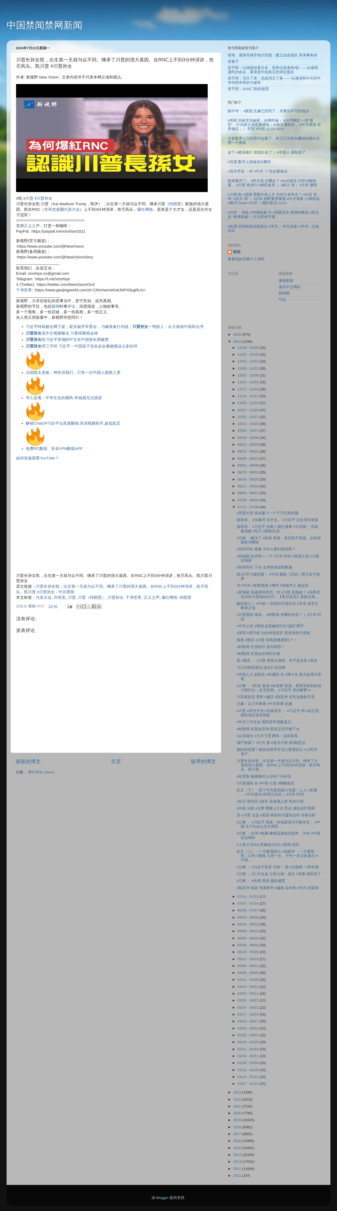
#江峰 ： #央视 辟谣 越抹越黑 (261, 881)
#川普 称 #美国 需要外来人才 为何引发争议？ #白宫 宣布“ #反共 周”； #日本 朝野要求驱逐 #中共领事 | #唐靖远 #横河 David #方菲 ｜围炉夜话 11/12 (274, 199)
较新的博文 (28, 761)
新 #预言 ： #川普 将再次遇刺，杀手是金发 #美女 (277, 661)
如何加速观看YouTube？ (37, 458)
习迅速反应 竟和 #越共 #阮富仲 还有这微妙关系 (276, 697)
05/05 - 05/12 (248, 966)
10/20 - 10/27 (248, 417)
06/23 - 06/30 (248, 917)
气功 (282, 300)
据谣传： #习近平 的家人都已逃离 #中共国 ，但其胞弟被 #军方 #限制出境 (277, 529)
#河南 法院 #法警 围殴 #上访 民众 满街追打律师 (276, 808)
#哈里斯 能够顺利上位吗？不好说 (264, 776)
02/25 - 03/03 (248, 1035)
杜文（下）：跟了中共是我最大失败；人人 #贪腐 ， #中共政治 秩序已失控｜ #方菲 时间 (277, 792)
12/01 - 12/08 (248, 375)
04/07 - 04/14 (248, 994)
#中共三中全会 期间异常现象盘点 (264, 722)
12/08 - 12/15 (248, 368)
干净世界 (24, 290)
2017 (237, 1134)
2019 (237, 1120)
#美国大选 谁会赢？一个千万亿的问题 (268, 513)
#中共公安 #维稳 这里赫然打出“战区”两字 (270, 626)
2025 (237, 334)
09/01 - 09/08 (248, 465)
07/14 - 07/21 (248, 897)
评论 (71, 306)
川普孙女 (44, 198)
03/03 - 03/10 (248, 1028)
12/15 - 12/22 (248, 361)
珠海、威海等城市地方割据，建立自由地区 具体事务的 (272, 55)
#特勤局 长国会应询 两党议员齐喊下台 (268, 729)
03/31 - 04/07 (248, 1000)
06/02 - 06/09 (248, 938)
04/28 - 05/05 (248, 973)
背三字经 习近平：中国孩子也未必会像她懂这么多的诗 (81, 346)
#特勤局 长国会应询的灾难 (258, 654)
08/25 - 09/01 (248, 472)
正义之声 (32, 226)
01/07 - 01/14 (248, 1084)
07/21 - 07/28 (248, 507)
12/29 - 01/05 (248, 348)
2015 (237, 1148)
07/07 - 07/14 (248, 903)
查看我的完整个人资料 (246, 259)
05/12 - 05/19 (248, 959)
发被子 (233, 61)
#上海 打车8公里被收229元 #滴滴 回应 (268, 845)
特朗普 (175, 204)
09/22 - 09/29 (248, 445)
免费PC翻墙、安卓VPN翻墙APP (54, 449)
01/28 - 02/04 (248, 1063)
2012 (237, 1169)
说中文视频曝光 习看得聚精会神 (62, 333)
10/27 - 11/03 (248, 410)
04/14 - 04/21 (248, 987)
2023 (237, 1092)
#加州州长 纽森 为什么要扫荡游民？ (266, 549)
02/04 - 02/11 (248, 1056)
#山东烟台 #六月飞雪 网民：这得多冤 (267, 736)
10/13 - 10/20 (248, 424)
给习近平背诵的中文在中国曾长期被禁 (67, 339)
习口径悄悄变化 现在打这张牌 (261, 668)
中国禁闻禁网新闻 (44, 25)
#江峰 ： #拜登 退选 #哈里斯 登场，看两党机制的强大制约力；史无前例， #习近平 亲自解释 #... (279, 688)
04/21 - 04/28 (248, 980)
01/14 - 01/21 (248, 1077)
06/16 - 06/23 (248, 924)
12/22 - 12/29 (248, 354)
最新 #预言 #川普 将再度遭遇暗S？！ (267, 640)
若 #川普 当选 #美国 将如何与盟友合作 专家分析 (276, 815)
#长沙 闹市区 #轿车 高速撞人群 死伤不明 (270, 801)
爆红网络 (145, 209)
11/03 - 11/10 (248, 403)
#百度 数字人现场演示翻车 (249, 162)
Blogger (162, 1198)
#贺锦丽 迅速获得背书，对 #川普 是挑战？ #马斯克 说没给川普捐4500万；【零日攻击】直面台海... (278, 594)
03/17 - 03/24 (248, 1014)
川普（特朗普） (92, 597)
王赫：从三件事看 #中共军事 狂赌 (264, 704)
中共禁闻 (66, 592)
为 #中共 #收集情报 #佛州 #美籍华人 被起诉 (273, 585)
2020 (237, 1113)
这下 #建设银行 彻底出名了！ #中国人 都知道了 (267, 152)
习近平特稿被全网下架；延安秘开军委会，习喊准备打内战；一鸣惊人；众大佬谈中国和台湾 (115, 327)
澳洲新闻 (286, 281)
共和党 (50, 209)
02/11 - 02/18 (248, 1049)
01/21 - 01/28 (248, 1070)
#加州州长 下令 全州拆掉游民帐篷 (264, 567)
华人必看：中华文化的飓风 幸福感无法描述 (64, 398)
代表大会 (72, 209)
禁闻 (236, 252)
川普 (29, 198)
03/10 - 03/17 (248, 1021)
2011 (237, 1176)
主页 (116, 761)
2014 (237, 1155)
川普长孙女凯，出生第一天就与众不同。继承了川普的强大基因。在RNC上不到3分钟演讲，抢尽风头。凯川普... (278, 765)
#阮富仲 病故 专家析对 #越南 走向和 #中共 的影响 (278, 888)
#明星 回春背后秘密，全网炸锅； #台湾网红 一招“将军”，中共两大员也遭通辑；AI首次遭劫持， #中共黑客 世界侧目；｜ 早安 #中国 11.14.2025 (274, 125)
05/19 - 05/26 (248, 952)
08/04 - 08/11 (248, 493)
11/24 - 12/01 (248, 382)
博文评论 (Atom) (41, 772)
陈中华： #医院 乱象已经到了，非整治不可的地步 (268, 111)
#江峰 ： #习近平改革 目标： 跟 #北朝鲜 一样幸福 (278, 867)
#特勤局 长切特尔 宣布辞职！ (261, 647)
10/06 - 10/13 (248, 431)
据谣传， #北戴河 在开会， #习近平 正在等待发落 (277, 520)
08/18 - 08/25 (248, 479)
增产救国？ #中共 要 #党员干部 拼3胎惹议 (271, 743)
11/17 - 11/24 (248, 389)
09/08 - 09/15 (248, 458)
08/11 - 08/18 (248, 486)
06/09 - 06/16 (248, 931)
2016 (237, 1141)
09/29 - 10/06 (248, 438)
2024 (237, 342)
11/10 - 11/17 (248, 396)
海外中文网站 (290, 287)
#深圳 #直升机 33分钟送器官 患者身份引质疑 (273, 633)
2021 (237, 1106)
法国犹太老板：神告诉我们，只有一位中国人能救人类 (73, 372)
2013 (237, 1162)
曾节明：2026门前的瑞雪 (248, 89)
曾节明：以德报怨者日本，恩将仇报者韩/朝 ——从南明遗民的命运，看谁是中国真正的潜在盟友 (273, 70)
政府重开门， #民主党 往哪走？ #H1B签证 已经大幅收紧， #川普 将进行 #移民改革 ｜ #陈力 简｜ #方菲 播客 (272, 183)
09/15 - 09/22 (248, 451)
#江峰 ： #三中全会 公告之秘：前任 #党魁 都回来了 (279, 874)
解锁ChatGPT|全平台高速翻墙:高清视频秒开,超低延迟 (73, 423)
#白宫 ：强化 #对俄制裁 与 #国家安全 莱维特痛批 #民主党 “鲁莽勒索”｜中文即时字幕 (273, 214)
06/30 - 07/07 (248, 910)
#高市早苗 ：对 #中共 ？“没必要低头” (258, 171)
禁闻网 (284, 293)
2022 (237, 1099)
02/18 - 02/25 (248, 1042)
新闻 (56, 306)
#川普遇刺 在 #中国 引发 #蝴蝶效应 (266, 783)
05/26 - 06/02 (248, 945)
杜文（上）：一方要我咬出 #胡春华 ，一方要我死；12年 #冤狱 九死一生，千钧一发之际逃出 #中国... (277, 856)
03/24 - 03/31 (248, 1007)
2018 (237, 1127)
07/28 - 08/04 (248, 500)
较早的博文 (203, 761)
